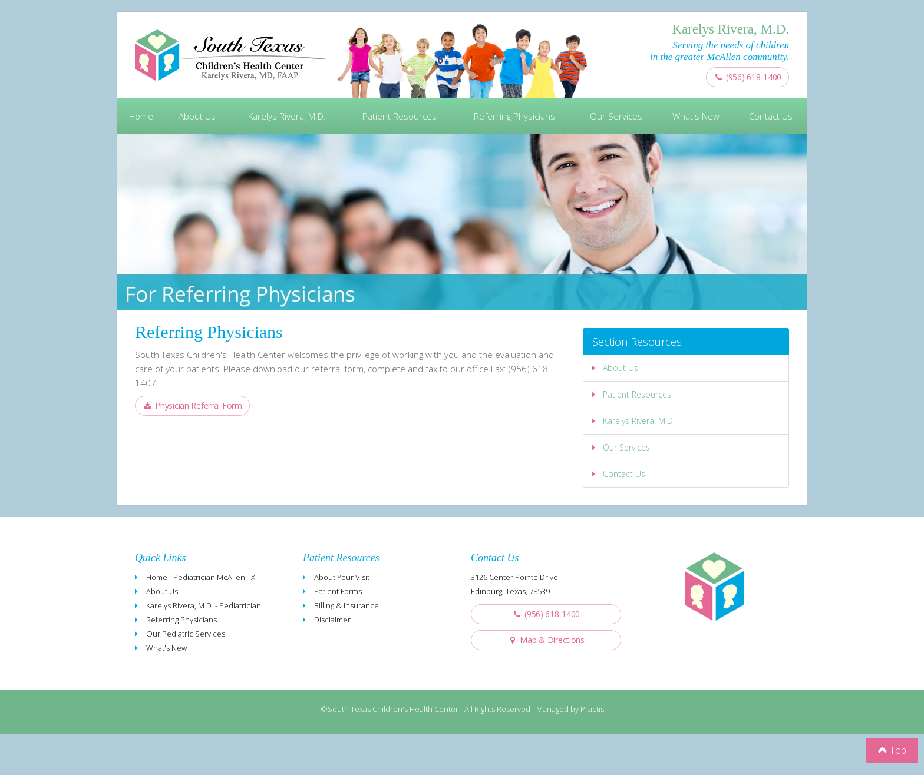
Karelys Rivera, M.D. (287, 116)
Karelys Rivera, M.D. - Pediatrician (203, 605)
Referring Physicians (514, 116)
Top (892, 750)
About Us (197, 116)
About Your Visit (341, 577)
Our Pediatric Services (185, 633)
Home (141, 116)
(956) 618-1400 (747, 76)
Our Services (616, 116)
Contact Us (771, 116)
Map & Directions (546, 639)
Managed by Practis (570, 709)
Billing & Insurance (346, 605)
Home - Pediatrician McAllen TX (200, 577)
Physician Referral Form (192, 405)
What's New (696, 116)
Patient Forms (338, 591)
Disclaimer (332, 619)
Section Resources (637, 341)
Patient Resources (399, 116)
